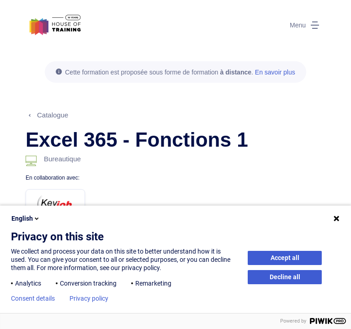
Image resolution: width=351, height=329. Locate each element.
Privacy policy (88, 298)
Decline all (285, 277)
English (25, 218)
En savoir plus (275, 72)
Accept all (285, 257)
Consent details (33, 298)
